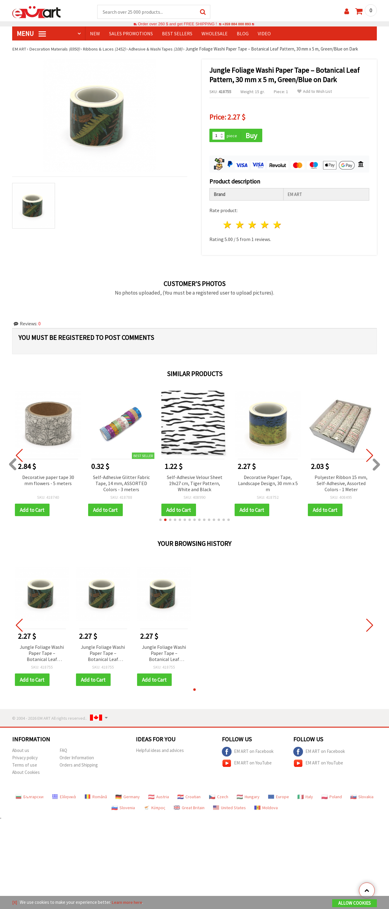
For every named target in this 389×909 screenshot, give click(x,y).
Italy (305, 798)
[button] (160, 520)
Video (264, 34)
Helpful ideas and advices (160, 751)
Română (95, 798)
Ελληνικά (64, 798)
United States (229, 809)
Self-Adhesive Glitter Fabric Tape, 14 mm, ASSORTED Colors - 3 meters (121, 484)
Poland (332, 798)
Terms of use (24, 766)
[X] (14, 902)
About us (20, 751)
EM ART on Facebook (248, 753)
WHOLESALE (214, 34)
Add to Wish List (314, 91)
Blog (243, 34)
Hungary (248, 798)
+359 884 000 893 (236, 24)
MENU (31, 34)
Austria (158, 798)
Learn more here (127, 902)
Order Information (77, 759)
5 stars (277, 225)
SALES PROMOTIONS (131, 34)
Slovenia (123, 809)
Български (29, 798)
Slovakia (362, 798)
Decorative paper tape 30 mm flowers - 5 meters (48, 481)
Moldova (266, 809)
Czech (218, 798)
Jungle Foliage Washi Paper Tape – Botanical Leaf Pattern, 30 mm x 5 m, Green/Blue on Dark (42, 654)
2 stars (240, 225)
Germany (127, 798)
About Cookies (26, 773)
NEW (95, 34)
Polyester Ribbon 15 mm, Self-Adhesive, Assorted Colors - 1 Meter (341, 484)
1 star (228, 225)
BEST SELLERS (177, 34)
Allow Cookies (354, 903)
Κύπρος (154, 809)
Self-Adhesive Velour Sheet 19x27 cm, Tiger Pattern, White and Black (194, 484)
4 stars (265, 225)
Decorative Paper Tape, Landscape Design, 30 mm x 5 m (268, 484)
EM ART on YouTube (247, 764)
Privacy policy (25, 759)
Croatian (189, 798)
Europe (278, 798)
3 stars (252, 225)
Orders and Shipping (79, 766)
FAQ (63, 751)
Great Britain (189, 809)
